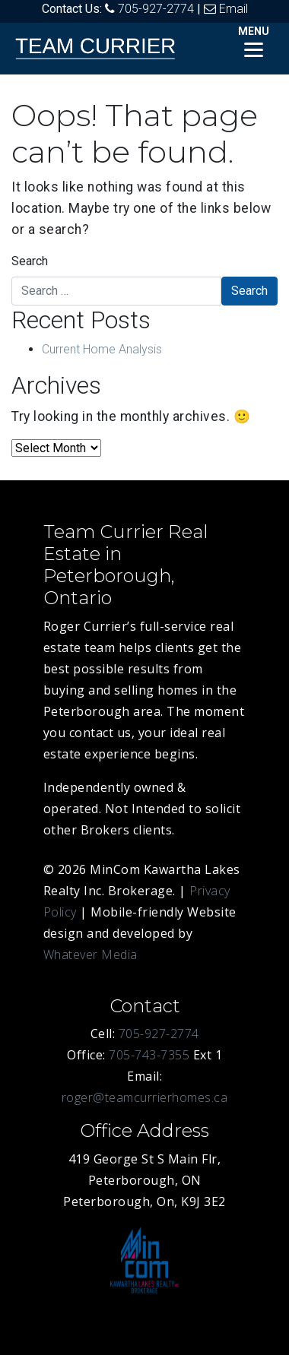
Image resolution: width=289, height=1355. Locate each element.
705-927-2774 (156, 9)
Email (233, 9)
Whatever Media (90, 954)
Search (29, 261)
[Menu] (254, 40)
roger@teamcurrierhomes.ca (145, 1097)
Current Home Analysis (102, 349)
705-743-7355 (149, 1054)
